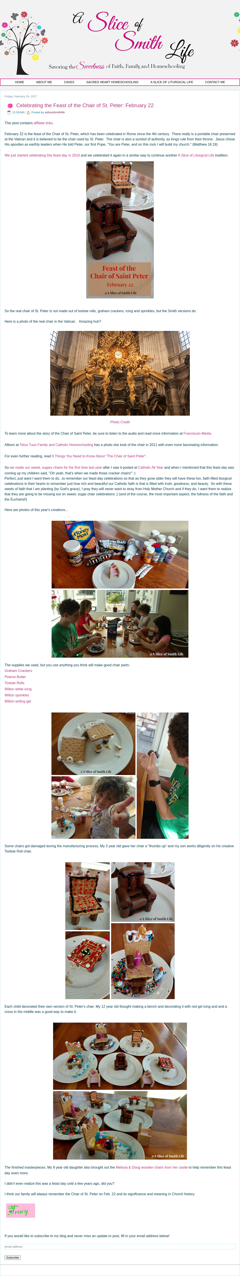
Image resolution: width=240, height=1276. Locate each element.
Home (19, 82)
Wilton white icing (18, 689)
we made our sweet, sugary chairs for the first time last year (56, 467)
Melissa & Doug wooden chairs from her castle (152, 1167)
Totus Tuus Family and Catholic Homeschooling (56, 445)
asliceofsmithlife (55, 112)
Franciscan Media (197, 433)
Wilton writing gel (18, 701)
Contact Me (215, 82)
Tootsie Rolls (14, 683)
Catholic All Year (150, 467)
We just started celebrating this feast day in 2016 (42, 155)
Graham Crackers (18, 671)
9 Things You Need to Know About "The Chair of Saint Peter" (99, 456)
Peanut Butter (15, 677)
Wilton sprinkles (17, 695)
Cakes (69, 82)
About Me (44, 82)
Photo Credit (120, 422)
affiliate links (43, 123)
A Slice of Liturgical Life (172, 82)
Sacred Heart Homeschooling (112, 82)
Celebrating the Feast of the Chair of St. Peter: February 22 (85, 105)
